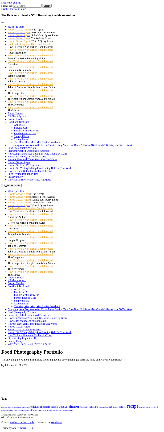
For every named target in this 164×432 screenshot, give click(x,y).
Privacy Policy (15, 176)
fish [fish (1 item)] (81, 407)
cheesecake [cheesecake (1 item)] (26, 407)
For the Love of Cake (25, 133)
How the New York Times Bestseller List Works (32, 159)
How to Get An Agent (19, 162)
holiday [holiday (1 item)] (85, 407)
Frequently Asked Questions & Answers (28, 150)
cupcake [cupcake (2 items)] (54, 407)
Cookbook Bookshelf (18, 122)
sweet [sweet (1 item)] (64, 410)
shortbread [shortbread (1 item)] (4, 410)
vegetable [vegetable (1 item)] (69, 410)
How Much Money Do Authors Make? (27, 156)
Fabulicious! (20, 127)
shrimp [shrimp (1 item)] (11, 410)
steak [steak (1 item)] (44, 410)
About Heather (15, 113)
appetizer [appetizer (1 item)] (4, 407)
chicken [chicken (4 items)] (34, 406)
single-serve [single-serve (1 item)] (25, 410)
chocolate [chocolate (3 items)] (45, 406)
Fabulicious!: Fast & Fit (26, 130)
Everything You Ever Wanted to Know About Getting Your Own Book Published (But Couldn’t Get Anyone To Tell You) (70, 145)
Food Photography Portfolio (22, 148)
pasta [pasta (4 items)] (112, 406)
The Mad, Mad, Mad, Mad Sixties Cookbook (37, 142)
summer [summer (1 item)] (58, 410)
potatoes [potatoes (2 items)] (123, 407)
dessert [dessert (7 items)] (63, 406)
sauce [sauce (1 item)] (148, 407)
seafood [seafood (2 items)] (154, 407)
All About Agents (17, 116)
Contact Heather (16, 119)
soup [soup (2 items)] (40, 410)
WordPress (56, 422)
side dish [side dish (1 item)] (18, 410)
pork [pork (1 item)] (116, 407)
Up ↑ (33, 428)
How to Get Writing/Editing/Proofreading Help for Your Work (39, 168)
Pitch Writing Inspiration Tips (23, 173)
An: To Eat (19, 124)
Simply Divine (21, 136)
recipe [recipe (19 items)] (133, 406)
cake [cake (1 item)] (19, 407)
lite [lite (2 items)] (96, 407)
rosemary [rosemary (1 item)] (142, 407)
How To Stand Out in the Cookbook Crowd (30, 171)
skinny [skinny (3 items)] (33, 410)
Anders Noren (19, 428)
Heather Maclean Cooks (13, 9)
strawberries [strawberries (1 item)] (51, 410)
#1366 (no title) (16, 26)
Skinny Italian (21, 139)
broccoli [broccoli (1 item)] (15, 407)
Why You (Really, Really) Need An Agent (29, 179)
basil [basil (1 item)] (9, 407)
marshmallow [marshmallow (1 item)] (103, 407)
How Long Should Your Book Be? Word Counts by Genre (37, 153)
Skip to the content (10, 2)
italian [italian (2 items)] (91, 407)
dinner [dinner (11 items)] (74, 406)
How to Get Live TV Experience (24, 165)
